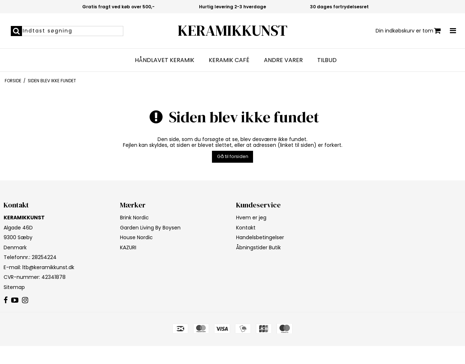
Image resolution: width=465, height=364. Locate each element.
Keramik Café (229, 60)
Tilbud (327, 60)
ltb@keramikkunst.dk (48, 267)
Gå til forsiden (232, 156)
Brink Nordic (134, 217)
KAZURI (128, 247)
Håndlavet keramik (164, 60)
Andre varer (283, 60)
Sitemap (14, 287)
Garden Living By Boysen (150, 227)
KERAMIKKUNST (232, 30)
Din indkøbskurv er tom (408, 31)
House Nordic (136, 237)
